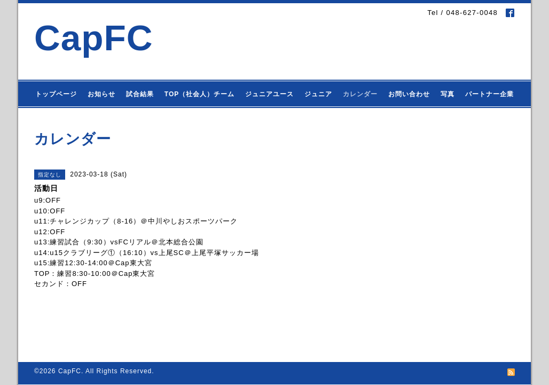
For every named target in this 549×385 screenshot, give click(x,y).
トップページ (56, 94)
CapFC (93, 38)
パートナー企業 (489, 94)
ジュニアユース (269, 94)
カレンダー (360, 94)
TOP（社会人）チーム (199, 94)
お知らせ (101, 94)
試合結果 (140, 94)
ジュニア (318, 94)
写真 (447, 94)
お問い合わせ (409, 94)
